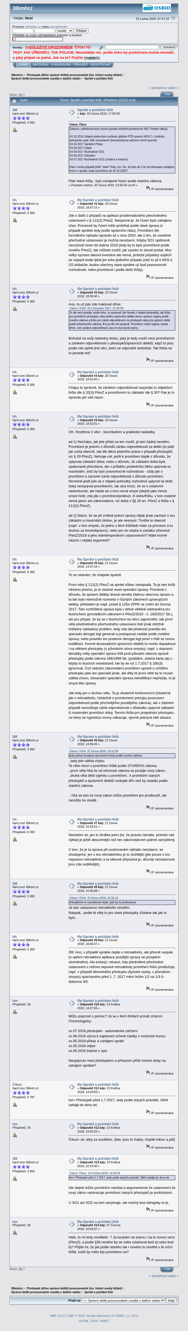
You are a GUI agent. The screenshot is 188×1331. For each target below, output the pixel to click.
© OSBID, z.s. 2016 (125, 1315)
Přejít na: (74, 1300)
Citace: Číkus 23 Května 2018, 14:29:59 (94, 1173)
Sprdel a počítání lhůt (95, 110)
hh (14, 200)
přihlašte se (33, 26)
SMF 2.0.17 (57, 1315)
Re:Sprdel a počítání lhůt (98, 200)
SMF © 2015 (76, 1315)
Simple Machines (97, 1315)
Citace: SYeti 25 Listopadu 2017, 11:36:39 (96, 308)
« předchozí (158, 88)
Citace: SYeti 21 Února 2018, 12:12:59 (93, 751)
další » (173, 88)
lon (15, 1001)
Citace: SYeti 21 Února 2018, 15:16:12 (93, 897)
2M (14, 110)
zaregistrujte (58, 26)
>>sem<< (92, 58)
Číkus (17, 1084)
